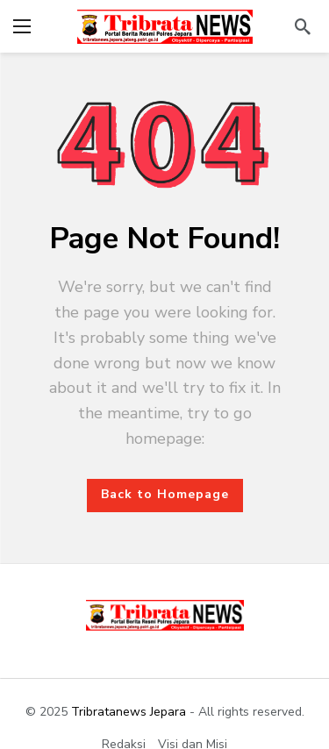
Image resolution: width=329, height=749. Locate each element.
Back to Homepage (165, 494)
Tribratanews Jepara (128, 711)
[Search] (303, 26)
